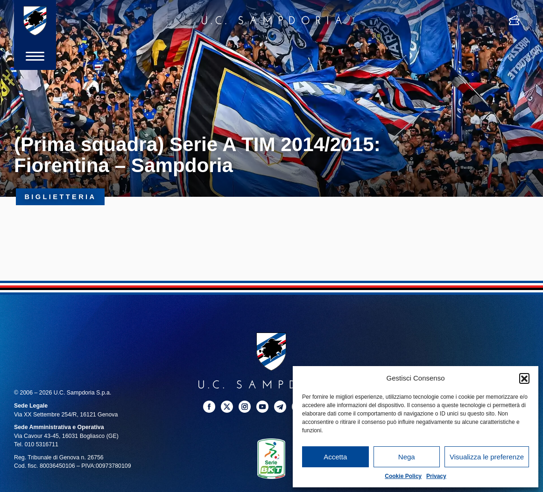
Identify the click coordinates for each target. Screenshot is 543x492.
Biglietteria (60, 197)
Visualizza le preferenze (487, 457)
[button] (524, 378)
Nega (406, 457)
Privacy (436, 476)
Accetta (335, 457)
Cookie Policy (403, 476)
